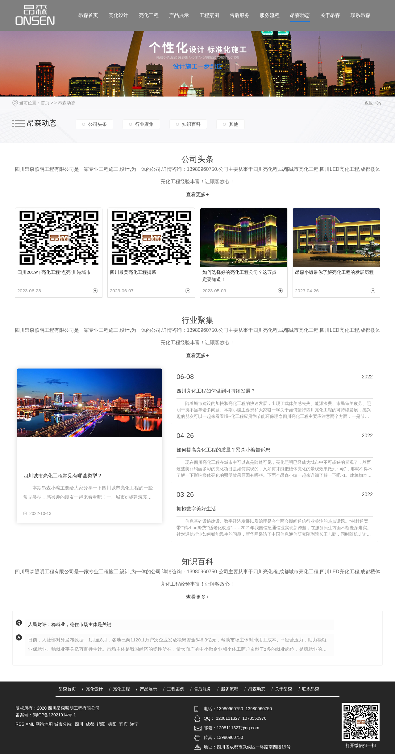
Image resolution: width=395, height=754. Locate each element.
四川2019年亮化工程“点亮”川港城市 (54, 272)
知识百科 (191, 123)
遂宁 (134, 723)
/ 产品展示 (146, 688)
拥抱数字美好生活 (196, 508)
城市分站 (62, 723)
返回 (372, 102)
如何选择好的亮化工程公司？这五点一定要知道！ (241, 276)
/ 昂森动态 (254, 688)
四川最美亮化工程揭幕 (133, 272)
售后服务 (239, 15)
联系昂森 (360, 15)
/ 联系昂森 (308, 688)
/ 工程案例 (173, 688)
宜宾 (123, 723)
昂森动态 (300, 15)
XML (30, 723)
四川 (79, 723)
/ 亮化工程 (119, 688)
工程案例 (209, 15)
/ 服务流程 (227, 688)
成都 (90, 723)
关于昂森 (330, 15)
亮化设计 (118, 15)
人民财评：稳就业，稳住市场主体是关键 (69, 624)
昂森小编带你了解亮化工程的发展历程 (334, 272)
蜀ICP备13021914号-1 (54, 714)
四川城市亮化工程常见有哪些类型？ (62, 476)
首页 (45, 102)
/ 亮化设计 (92, 688)
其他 (233, 123)
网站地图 (44, 723)
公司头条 (97, 123)
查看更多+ (197, 194)
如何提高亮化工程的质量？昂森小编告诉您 (223, 449)
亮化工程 (149, 15)
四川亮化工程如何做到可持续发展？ (216, 391)
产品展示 (179, 15)
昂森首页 (88, 15)
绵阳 (101, 723)
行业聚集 (144, 123)
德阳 (112, 723)
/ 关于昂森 (282, 688)
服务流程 (270, 15)
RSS (20, 723)
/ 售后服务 (200, 688)
